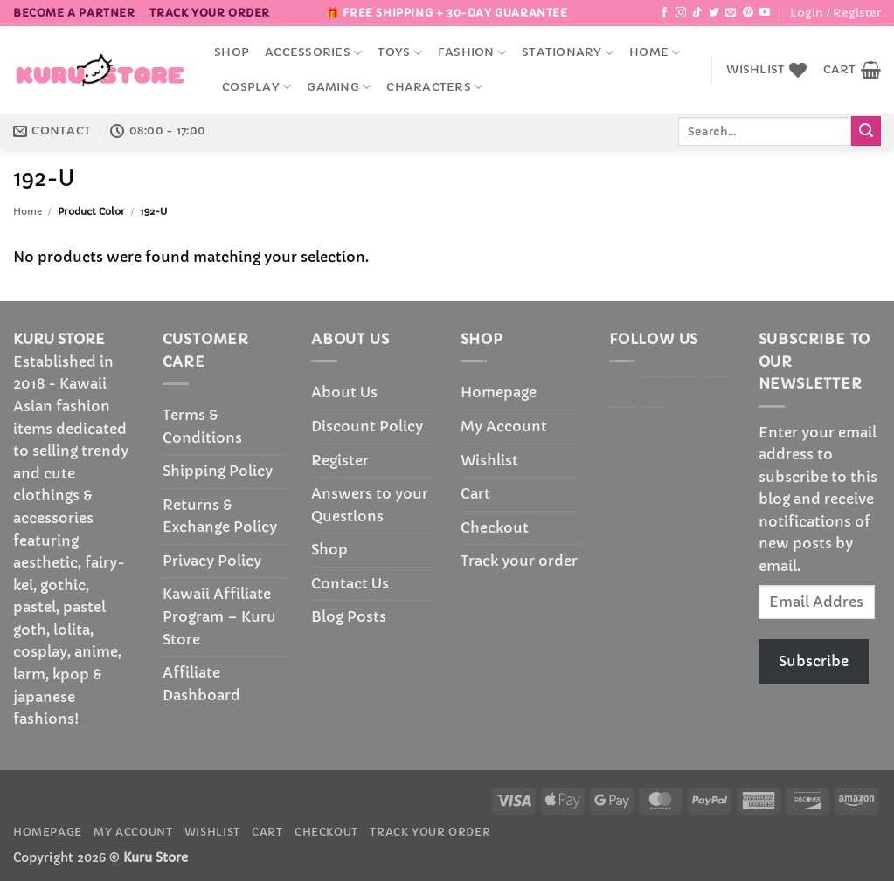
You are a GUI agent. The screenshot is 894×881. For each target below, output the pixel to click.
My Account (504, 426)
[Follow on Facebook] (664, 13)
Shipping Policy (218, 470)
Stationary (567, 53)
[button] (835, 13)
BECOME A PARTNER (74, 12)
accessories (313, 53)
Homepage (499, 392)
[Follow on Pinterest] (748, 13)
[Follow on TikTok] (697, 13)
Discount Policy (367, 426)
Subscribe (814, 661)
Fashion (472, 53)
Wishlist (489, 460)
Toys (399, 53)
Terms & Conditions (202, 426)
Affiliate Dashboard (201, 684)
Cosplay (256, 87)
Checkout (495, 527)
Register (340, 460)
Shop (231, 52)
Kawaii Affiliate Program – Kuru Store (219, 616)
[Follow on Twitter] (714, 13)
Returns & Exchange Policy (220, 516)
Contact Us (350, 583)
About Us (344, 392)
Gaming (339, 87)
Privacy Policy (212, 560)
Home (654, 53)
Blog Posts (348, 616)
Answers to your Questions (369, 505)
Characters (434, 87)
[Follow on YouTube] (764, 13)
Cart (475, 493)
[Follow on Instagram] (681, 13)
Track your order (209, 12)
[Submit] (866, 131)
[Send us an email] (730, 13)
